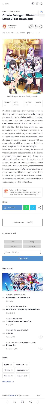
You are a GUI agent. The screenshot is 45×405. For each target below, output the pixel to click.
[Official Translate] (30, 342)
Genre (13, 242)
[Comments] (30, 27)
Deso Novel (12, 395)
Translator (13, 246)
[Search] (41, 3)
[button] (5, 3)
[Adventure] (22, 364)
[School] (23, 295)
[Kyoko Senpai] (12, 26)
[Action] (10, 295)
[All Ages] (11, 330)
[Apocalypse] (23, 370)
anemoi (9, 333)
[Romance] (19, 306)
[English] (16, 342)
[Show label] (8, 381)
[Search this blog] (22, 252)
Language (32, 246)
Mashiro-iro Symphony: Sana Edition (23, 309)
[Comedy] (11, 342)
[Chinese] (8, 376)
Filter (22, 258)
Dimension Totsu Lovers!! (18, 297)
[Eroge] (15, 295)
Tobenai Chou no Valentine (18, 321)
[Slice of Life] (24, 330)
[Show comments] (38, 401)
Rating (32, 242)
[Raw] (19, 295)
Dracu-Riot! (11, 345)
